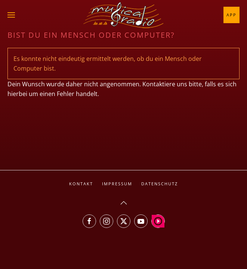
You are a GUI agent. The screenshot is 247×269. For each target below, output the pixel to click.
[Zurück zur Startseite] (123, 15)
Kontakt (81, 183)
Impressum (117, 183)
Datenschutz (159, 183)
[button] (11, 15)
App (231, 15)
